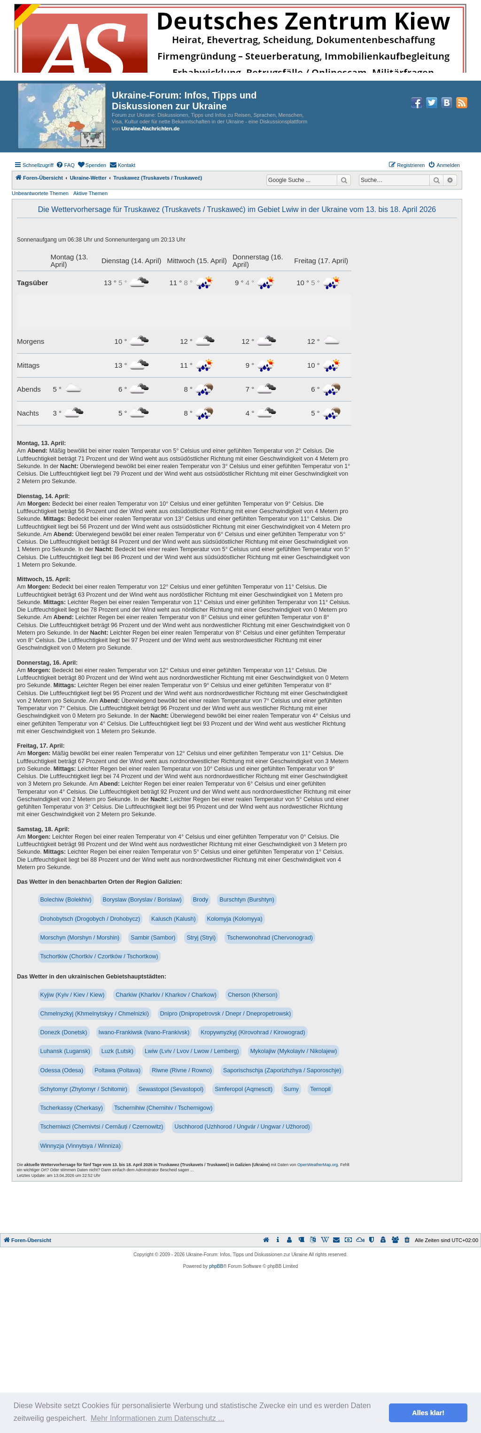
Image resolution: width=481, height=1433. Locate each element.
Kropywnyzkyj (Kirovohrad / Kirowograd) (253, 1032)
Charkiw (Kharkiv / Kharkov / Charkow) (166, 995)
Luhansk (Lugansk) (65, 1051)
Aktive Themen (90, 193)
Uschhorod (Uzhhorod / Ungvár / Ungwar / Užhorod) (242, 1126)
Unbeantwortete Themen (40, 193)
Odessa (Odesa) (62, 1070)
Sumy (291, 1089)
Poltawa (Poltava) (117, 1070)
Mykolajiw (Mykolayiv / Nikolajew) (293, 1051)
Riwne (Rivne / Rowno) (182, 1070)
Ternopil (320, 1089)
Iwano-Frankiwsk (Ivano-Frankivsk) (144, 1032)
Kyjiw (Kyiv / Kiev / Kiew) (72, 995)
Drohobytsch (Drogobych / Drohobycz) (90, 919)
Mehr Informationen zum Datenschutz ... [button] (158, 1418)
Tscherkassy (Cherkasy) (71, 1108)
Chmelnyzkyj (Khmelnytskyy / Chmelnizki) (94, 1013)
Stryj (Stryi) (201, 937)
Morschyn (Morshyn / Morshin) (80, 937)
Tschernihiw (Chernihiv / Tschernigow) (163, 1108)
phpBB (216, 1266)
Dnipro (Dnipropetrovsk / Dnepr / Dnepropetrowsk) (225, 1013)
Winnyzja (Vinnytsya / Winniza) (80, 1146)
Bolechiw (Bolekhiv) (66, 899)
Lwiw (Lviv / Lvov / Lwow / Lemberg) (192, 1051)
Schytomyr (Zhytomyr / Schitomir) (83, 1089)
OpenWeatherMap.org (317, 1164)
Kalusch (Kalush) (173, 919)
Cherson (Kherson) (253, 995)
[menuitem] (65, 165)
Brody (201, 899)
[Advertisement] (240, 1207)
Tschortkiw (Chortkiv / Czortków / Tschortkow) (99, 956)
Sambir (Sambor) (153, 937)
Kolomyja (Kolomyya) (235, 919)
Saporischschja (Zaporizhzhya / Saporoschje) (282, 1070)
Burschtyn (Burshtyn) (246, 899)
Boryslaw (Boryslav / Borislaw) (142, 899)
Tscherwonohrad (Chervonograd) (270, 937)
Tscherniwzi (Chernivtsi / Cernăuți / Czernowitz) (101, 1126)
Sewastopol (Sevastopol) (171, 1089)
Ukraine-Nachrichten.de (150, 128)
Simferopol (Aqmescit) (243, 1089)
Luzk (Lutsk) (117, 1051)
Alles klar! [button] (428, 1413)
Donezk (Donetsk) (63, 1032)
